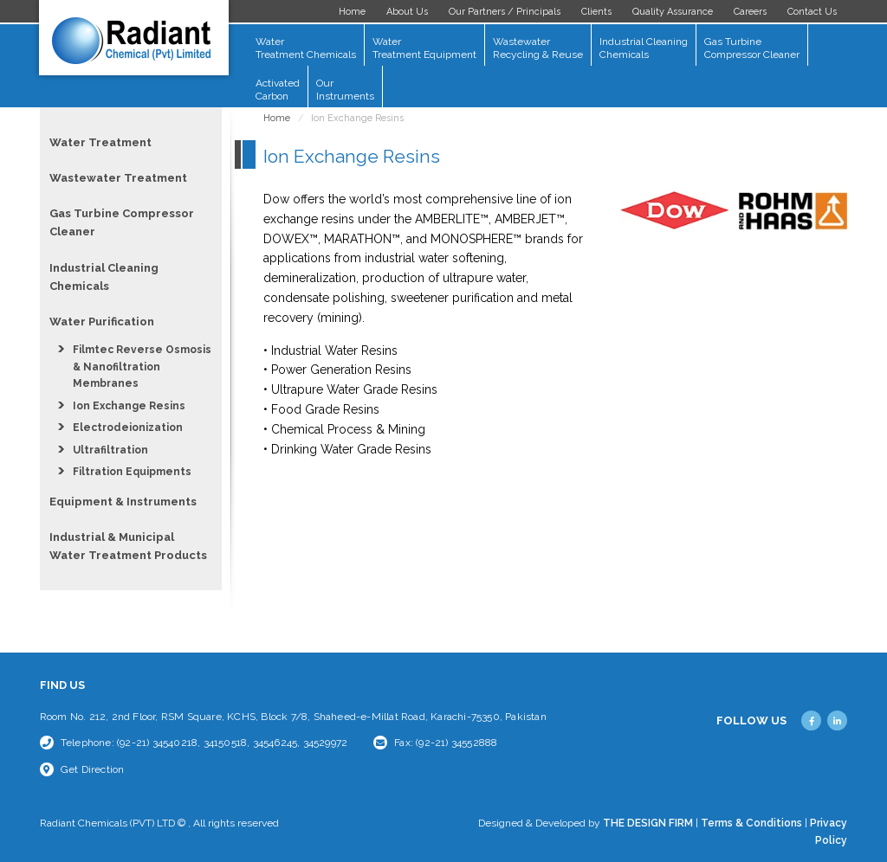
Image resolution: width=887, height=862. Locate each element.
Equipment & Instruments (123, 501)
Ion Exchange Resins (129, 406)
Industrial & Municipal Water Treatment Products (128, 546)
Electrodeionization (128, 427)
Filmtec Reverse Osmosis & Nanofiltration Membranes (142, 366)
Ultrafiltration (110, 450)
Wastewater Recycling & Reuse (538, 48)
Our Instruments (345, 89)
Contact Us (812, 11)
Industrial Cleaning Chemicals (643, 48)
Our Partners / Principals (504, 11)
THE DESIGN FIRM (648, 823)
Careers (750, 11)
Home (352, 11)
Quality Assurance (672, 11)
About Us (407, 11)
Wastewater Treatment (118, 177)
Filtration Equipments (132, 472)
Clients (596, 11)
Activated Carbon (278, 89)
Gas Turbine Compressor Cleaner (752, 48)
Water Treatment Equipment (424, 48)
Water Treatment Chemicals (306, 48)
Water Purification (101, 321)
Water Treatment (100, 142)
